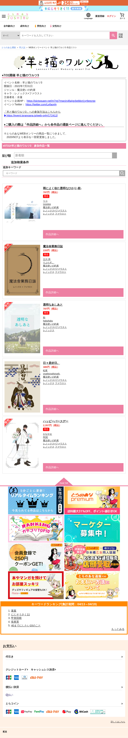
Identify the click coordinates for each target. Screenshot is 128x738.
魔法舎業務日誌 (53, 247)
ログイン (109, 16)
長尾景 (15, 622)
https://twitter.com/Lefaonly (41, 105)
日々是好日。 (51, 363)
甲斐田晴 (16, 619)
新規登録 (97, 16)
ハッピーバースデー (55, 422)
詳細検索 (121, 36)
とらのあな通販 (9, 48)
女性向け (56, 27)
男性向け (40, 27)
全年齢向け (9, 27)
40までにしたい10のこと (26, 626)
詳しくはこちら (118, 723)
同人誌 (22, 48)
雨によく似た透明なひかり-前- (62, 189)
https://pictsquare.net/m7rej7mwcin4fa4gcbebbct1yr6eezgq (61, 101)
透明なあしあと (53, 305)
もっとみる (117, 630)
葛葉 (13, 611)
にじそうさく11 (20, 615)
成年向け (25, 27)
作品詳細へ (52, 235)
